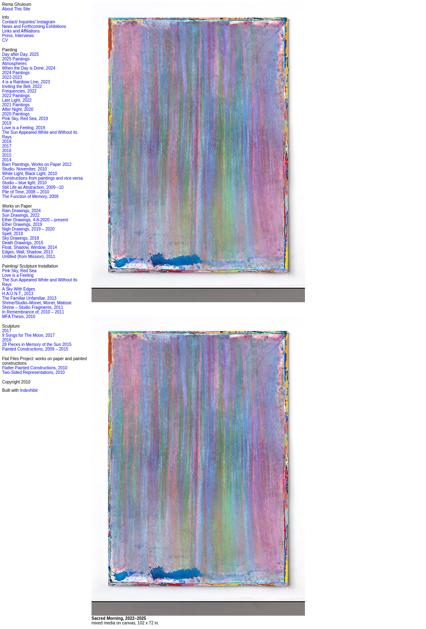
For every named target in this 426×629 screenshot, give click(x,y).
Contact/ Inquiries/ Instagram (28, 22)
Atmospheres (14, 63)
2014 (6, 160)
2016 (6, 150)
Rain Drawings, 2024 (21, 210)
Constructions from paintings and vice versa (42, 178)
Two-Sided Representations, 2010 (33, 372)
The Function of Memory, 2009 (30, 196)
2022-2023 (12, 77)
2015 (6, 155)
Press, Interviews (18, 35)
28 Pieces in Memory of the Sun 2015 (37, 344)
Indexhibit (29, 390)
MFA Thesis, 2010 (18, 316)
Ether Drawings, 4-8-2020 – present (35, 220)
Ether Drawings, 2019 (22, 224)
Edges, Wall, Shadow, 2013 (27, 252)
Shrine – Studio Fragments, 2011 (32, 307)
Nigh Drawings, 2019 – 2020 (28, 229)
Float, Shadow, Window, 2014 (29, 247)
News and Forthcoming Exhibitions (34, 26)
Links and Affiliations (21, 31)
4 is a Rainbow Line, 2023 (26, 82)
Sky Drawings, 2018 (20, 238)
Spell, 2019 (12, 233)
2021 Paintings (16, 105)
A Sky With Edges (18, 289)
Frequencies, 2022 (19, 91)
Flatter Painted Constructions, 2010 (34, 368)
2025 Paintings (16, 59)
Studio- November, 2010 (24, 169)
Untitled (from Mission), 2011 (28, 256)
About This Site (16, 9)
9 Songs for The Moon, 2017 (28, 335)
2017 (6, 146)
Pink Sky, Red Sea (19, 270)
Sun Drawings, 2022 (21, 215)
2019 (6, 123)
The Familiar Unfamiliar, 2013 (29, 298)
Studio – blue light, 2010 (24, 182)
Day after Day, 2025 (20, 54)
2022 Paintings (16, 95)
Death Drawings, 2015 (22, 243)
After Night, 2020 (17, 109)
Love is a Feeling (18, 275)
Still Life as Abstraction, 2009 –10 (33, 187)
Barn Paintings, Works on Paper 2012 (37, 164)
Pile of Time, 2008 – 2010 (25, 192)
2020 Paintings (16, 114)
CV (5, 40)
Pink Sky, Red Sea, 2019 (25, 118)
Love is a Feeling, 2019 (23, 127)
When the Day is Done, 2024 (28, 68)
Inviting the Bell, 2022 (22, 86)
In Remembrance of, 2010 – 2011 (33, 312)
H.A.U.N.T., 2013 (17, 293)
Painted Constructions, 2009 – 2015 (35, 349)
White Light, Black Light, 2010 (29, 173)
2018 (6, 141)
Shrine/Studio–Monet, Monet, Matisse (37, 303)
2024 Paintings (16, 72)
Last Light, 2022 (17, 100)
